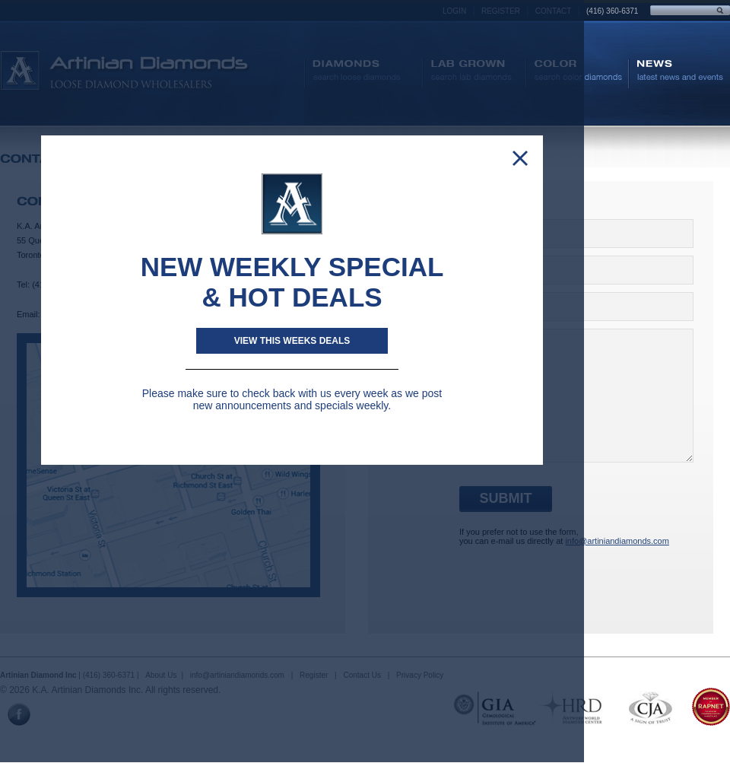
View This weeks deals (292, 340)
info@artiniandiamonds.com (617, 540)
